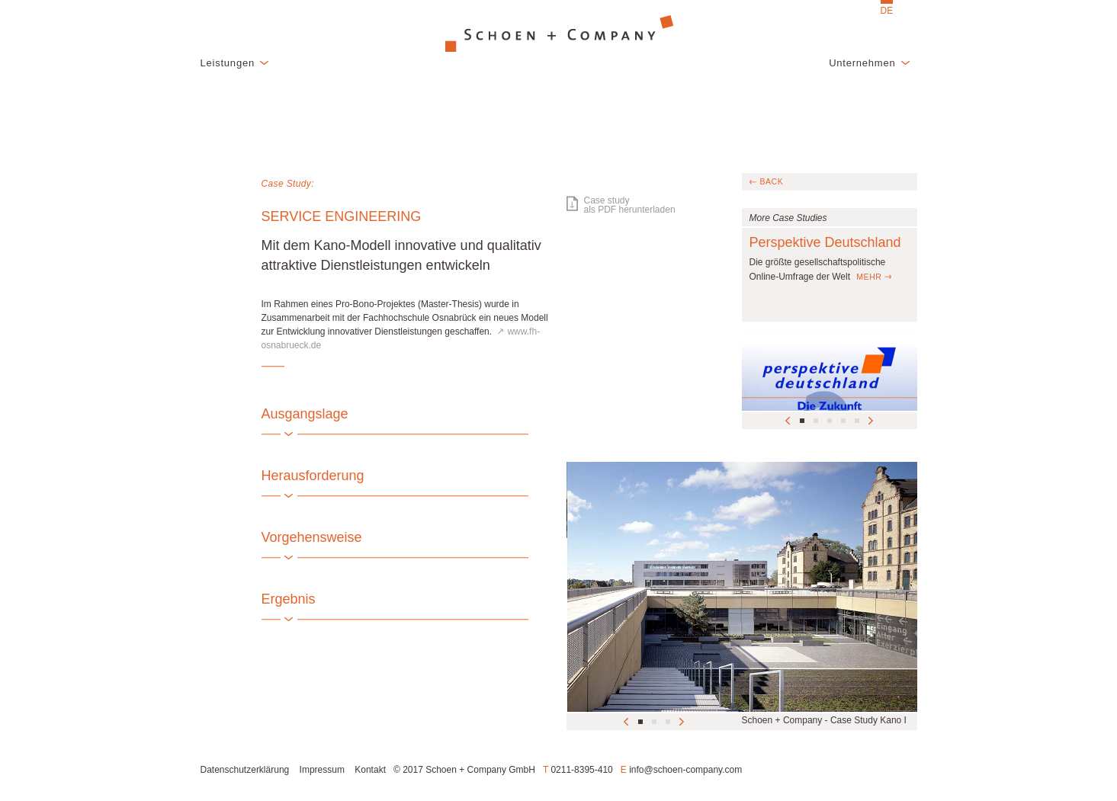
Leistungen (228, 63)
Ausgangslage (305, 413)
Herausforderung (313, 475)
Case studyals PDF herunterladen (630, 205)
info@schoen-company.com (685, 769)
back (772, 181)
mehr (868, 276)
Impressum (322, 769)
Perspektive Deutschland (825, 242)
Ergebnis (289, 599)
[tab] (406, 414)
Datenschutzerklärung (245, 769)
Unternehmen (862, 63)
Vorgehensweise (312, 537)
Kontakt (370, 769)
